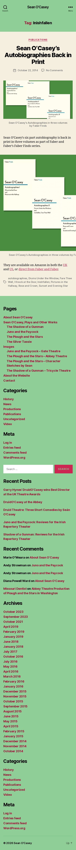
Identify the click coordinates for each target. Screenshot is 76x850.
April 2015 (10, 726)
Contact (9, 380)
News (7, 404)
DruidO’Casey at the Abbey (22, 502)
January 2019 (13, 636)
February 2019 (13, 631)
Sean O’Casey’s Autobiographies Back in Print (38, 54)
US (11, 269)
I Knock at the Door (25, 281)
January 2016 (13, 686)
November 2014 (14, 746)
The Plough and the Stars (25, 336)
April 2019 (10, 626)
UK (65, 265)
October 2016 (13, 656)
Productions (12, 409)
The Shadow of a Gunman (25, 326)
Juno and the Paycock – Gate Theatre (33, 351)
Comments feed (15, 452)
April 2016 (10, 671)
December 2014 (14, 741)
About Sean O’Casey (18, 317)
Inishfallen (44, 281)
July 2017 (10, 651)
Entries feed (12, 447)
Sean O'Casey (38, 7)
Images (8, 346)
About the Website (16, 375)
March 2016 (11, 676)
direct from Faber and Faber (38, 269)
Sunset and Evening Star (53, 285)
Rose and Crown (28, 285)
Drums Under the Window (43, 278)
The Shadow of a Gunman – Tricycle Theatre (38, 370)
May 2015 (10, 721)
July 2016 (10, 661)
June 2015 (10, 716)
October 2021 (13, 621)
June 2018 (10, 641)
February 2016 (13, 681)
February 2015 (13, 731)
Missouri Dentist (15, 588)
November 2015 (14, 696)
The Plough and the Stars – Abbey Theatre (37, 356)
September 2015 (15, 706)
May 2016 (10, 666)
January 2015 (13, 736)
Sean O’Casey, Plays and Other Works (30, 322)
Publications (37, 39)
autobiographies (17, 278)
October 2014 (13, 751)
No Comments (54, 70)
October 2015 (13, 701)
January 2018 (13, 646)
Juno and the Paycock (22, 331)
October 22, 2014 (28, 70)
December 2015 (14, 691)
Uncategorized (14, 419)
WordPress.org (14, 457)
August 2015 (12, 711)
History (8, 399)
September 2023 (15, 616)
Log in (7, 442)
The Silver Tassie (19, 341)
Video (7, 424)
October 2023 (13, 611)
